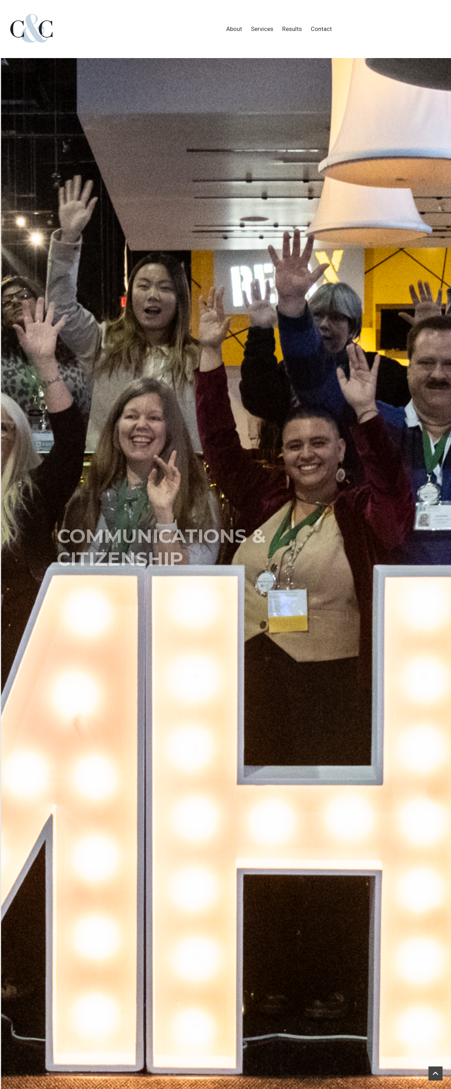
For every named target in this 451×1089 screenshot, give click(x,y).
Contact (321, 28)
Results (292, 28)
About (234, 28)
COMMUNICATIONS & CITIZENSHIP (161, 569)
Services (262, 28)
